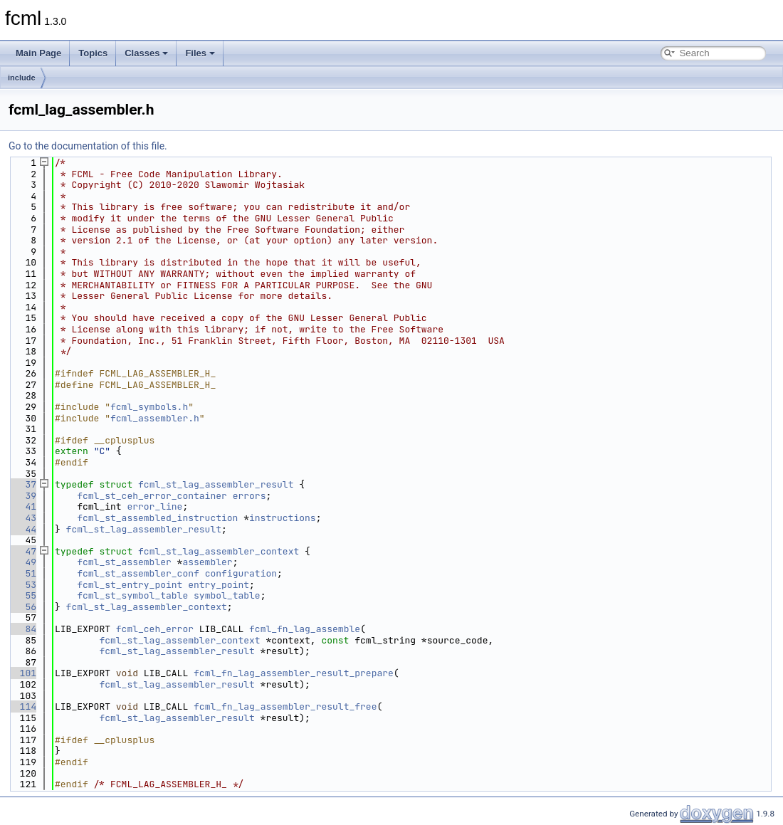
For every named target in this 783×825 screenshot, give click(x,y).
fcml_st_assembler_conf (138, 573)
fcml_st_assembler (124, 562)
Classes (146, 53)
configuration (241, 573)
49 (22, 562)
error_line (154, 506)
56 (22, 607)
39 (22, 496)
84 (22, 629)
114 (22, 706)
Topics (92, 53)
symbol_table (227, 595)
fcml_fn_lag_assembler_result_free (285, 706)
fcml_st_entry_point (129, 585)
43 (22, 518)
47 (22, 551)
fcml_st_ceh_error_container (152, 496)
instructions (282, 518)
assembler (207, 562)
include (22, 77)
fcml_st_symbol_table (132, 595)
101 (22, 673)
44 (22, 529)
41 (22, 506)
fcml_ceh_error (155, 629)
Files (200, 53)
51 (22, 573)
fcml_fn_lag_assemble (304, 629)
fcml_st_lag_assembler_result (215, 484)
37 (22, 484)
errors (249, 496)
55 (22, 595)
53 (22, 585)
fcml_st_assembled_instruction (157, 518)
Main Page (38, 53)
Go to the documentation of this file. (88, 146)
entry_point (218, 585)
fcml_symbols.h (149, 407)
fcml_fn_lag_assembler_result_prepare (294, 673)
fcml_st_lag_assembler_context (218, 551)
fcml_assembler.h (154, 418)
